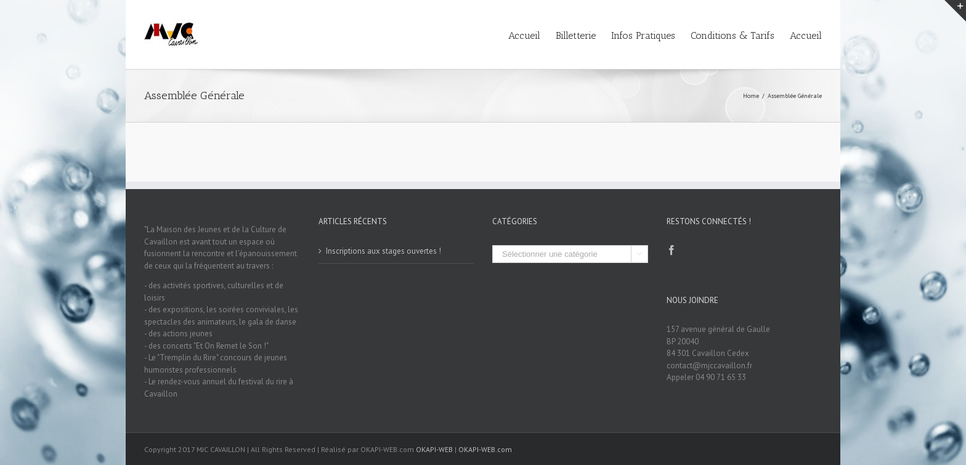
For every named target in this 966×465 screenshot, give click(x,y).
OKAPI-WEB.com (485, 449)
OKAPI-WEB (434, 449)
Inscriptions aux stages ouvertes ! (383, 251)
